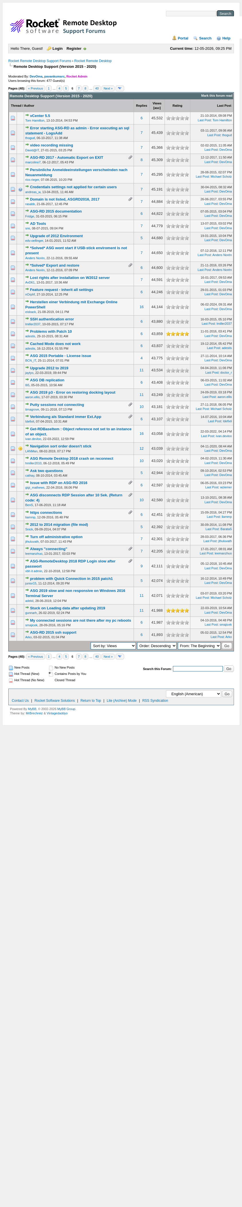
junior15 (30, 583)
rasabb (30, 204)
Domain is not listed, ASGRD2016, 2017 (64, 199)
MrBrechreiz (34, 713)
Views (157, 103)
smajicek (31, 625)
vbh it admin (33, 571)
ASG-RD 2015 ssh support (53, 632)
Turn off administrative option (56, 537)
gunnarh (31, 613)
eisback (30, 312)
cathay (29, 475)
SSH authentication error (52, 319)
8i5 (27, 385)
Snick (29, 529)
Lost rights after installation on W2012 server (70, 278)
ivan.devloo (33, 439)
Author (29, 105)
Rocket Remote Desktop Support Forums (39, 61)
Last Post (224, 105)
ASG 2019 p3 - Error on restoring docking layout (73, 392)
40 (97, 88)
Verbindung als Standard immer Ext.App (66, 417)
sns (27, 228)
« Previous (35, 88)
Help (226, 38)
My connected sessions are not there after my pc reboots (80, 620)
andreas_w (32, 192)
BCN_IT (30, 360)
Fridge (29, 216)
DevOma (36, 76)
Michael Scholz (221, 176)
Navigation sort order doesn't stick (60, 446)
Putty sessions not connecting (57, 405)
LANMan (31, 451)
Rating (177, 105)
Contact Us (20, 701)
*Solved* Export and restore (54, 265)
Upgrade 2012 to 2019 (49, 368)
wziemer (226, 487)
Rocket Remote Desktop (93, 61)
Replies (141, 105)
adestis (30, 336)
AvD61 (30, 282)
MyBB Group (66, 709)
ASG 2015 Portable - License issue (60, 356)
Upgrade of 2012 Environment (56, 236)
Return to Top (91, 701)
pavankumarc (54, 76)
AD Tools (38, 223)
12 (142, 448)
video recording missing (51, 145)
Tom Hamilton (34, 120)
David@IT (32, 150)
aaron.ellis (32, 397)
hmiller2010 (33, 463)
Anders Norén (35, 258)
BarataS (226, 529)
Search (205, 38)
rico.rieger (32, 179)
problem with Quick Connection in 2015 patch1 (71, 578)
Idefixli (29, 421)
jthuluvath (32, 541)
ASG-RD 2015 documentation (56, 211)
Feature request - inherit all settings (61, 290)
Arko (28, 637)
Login (57, 48)
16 (142, 307)
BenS (29, 505)
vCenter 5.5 (40, 116)
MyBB (32, 709)
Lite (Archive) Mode (121, 701)
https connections (46, 512)
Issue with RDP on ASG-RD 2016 (58, 483)
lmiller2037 (32, 324)
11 (142, 370)
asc (156, 108)
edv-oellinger (34, 240)
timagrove (32, 409)
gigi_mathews (34, 487)
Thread (16, 105)
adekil (29, 600)
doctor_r (226, 372)
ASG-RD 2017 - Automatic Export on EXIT (66, 157)
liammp (30, 517)
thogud (30, 138)
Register (74, 48)
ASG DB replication (47, 380)
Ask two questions (46, 471)
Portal (183, 38)
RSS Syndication (155, 701)
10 (142, 407)
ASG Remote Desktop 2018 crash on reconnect (71, 458)
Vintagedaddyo (57, 713)
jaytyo (29, 372)
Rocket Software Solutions (54, 701)
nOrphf (30, 294)
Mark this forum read (217, 95)
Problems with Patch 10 (51, 331)
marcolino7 (33, 162)
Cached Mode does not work (55, 344)
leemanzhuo (33, 553)
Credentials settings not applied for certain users (73, 187)
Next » (108, 88)
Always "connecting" (48, 549)
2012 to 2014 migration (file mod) (59, 524)
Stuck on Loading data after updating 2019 (67, 608)
